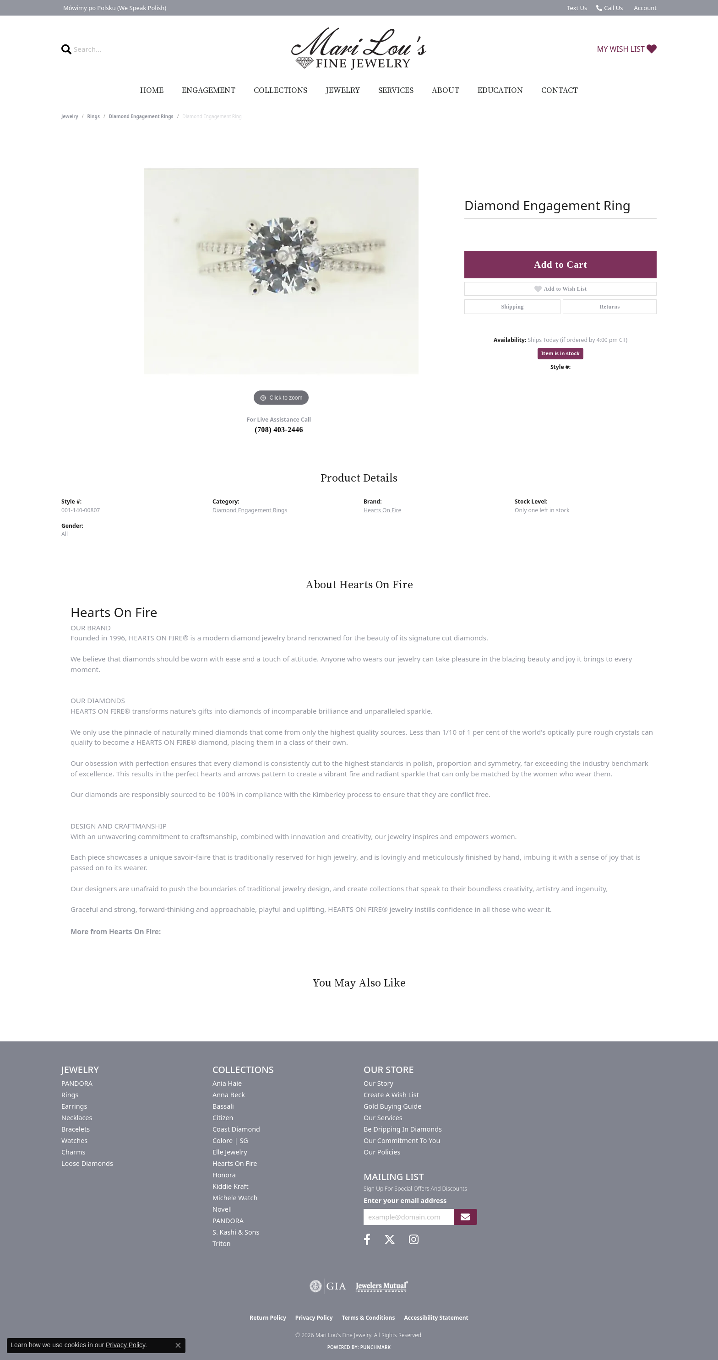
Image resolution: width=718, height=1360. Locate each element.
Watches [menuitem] (74, 1140)
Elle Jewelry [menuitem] (229, 1152)
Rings (93, 116)
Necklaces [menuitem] (76, 1117)
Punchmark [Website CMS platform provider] (375, 1347)
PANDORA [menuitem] (76, 1083)
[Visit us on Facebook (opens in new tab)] (367, 1239)
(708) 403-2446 (279, 429)
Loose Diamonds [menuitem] (87, 1163)
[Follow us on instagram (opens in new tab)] (413, 1239)
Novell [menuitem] (222, 1209)
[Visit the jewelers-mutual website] (381, 1286)
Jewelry (343, 91)
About (445, 91)
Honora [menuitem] (224, 1174)
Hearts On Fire (382, 510)
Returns (609, 306)
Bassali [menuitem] (223, 1106)
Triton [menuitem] (221, 1243)
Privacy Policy (314, 1318)
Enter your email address (405, 1200)
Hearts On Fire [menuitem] (234, 1163)
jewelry (69, 116)
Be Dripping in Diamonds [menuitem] (403, 1129)
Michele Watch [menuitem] (234, 1197)
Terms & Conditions (368, 1318)
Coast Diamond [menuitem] (236, 1129)
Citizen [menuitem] (223, 1117)
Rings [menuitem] (69, 1094)
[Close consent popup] (178, 1345)
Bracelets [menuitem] (75, 1129)
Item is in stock (560, 353)
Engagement (208, 91)
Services (395, 91)
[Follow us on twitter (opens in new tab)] (390, 1239)
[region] (281, 271)
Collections (280, 91)
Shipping (512, 306)
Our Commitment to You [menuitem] (402, 1140)
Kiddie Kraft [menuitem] (230, 1186)
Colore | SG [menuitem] (230, 1140)
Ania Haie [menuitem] (227, 1083)
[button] (644, 8)
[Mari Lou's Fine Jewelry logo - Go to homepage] (359, 49)
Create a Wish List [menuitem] (391, 1094)
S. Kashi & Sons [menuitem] (235, 1232)
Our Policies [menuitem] (382, 1152)
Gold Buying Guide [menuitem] (392, 1106)
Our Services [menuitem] (383, 1117)
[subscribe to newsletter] (465, 1217)
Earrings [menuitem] (74, 1106)
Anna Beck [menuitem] (228, 1094)
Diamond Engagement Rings (141, 116)
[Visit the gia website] (328, 1286)
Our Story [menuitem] (378, 1083)
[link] (113, 8)
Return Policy (268, 1318)
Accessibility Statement (436, 1318)
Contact (559, 91)
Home (151, 91)
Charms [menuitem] (73, 1152)
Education (500, 91)
